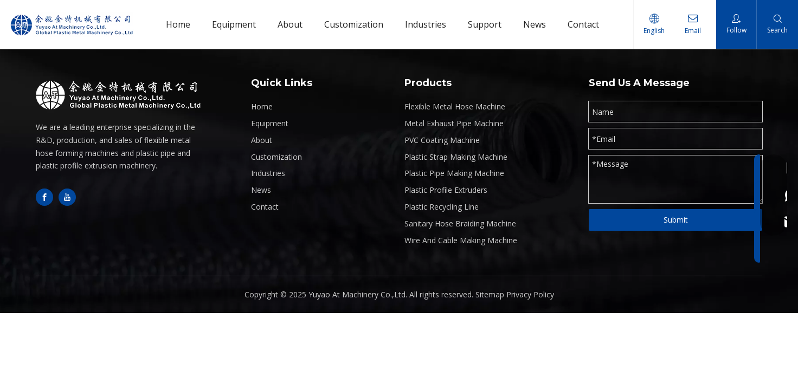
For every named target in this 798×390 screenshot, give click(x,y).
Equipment (269, 123)
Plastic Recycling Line (441, 207)
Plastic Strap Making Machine (455, 157)
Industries (268, 173)
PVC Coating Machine (442, 140)
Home (262, 106)
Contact (265, 207)
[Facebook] (44, 197)
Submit (676, 219)
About (261, 140)
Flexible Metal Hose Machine (454, 106)
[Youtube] (67, 197)
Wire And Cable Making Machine (460, 240)
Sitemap (489, 294)
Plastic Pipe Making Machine (454, 173)
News (261, 190)
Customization (276, 157)
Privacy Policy (530, 294)
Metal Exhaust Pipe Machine (454, 123)
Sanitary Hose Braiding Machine (460, 223)
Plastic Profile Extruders (445, 190)
